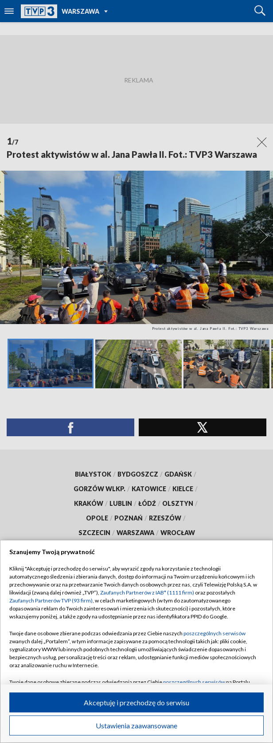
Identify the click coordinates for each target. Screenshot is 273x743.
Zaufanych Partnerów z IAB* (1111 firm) (147, 592)
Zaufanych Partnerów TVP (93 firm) (51, 600)
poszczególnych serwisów (214, 633)
